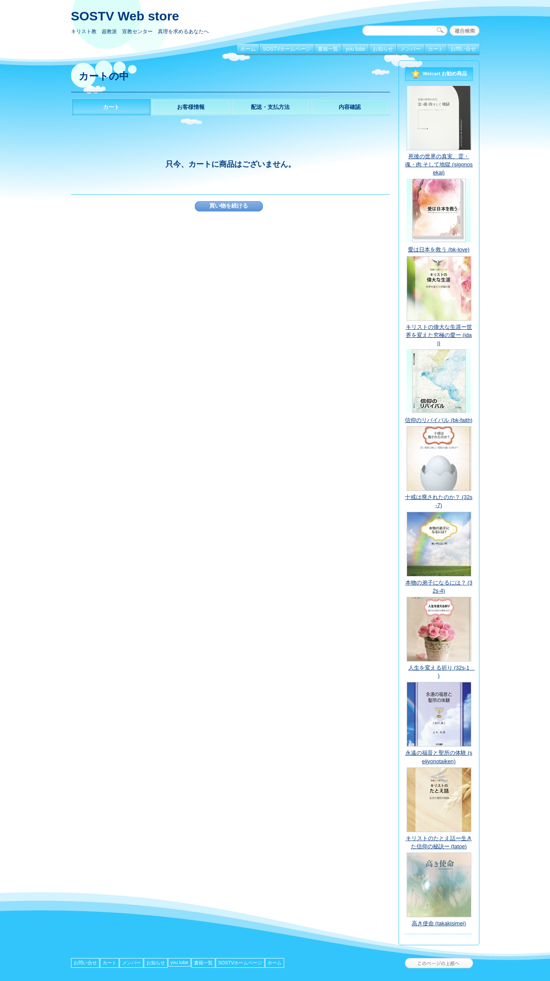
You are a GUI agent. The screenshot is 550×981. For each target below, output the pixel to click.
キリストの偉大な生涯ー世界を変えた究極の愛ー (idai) (439, 335)
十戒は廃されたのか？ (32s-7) (438, 501)
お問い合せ (463, 49)
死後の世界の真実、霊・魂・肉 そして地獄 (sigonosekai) (439, 164)
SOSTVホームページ (287, 49)
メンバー (410, 49)
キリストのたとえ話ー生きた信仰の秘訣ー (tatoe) (439, 842)
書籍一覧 (328, 49)
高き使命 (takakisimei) (439, 923)
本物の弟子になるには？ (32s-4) (439, 586)
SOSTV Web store (125, 16)
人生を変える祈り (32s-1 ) (440, 671)
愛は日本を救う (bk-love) (438, 249)
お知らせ (383, 49)
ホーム (248, 49)
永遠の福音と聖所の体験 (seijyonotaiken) (438, 757)
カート (435, 49)
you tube (355, 49)
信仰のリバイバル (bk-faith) (438, 420)
